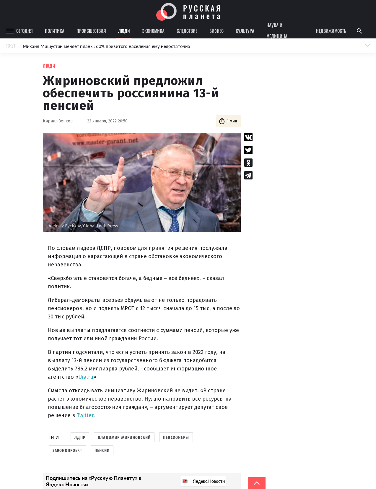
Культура (245, 30)
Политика (54, 30)
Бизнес (216, 30)
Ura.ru (85, 377)
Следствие (187, 30)
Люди (124, 30)
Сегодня (24, 30)
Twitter (85, 415)
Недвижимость (331, 30)
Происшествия (91, 30)
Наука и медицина (276, 31)
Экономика (153, 30)
